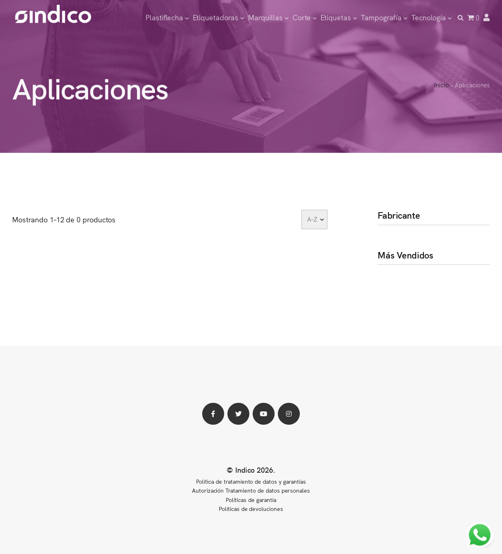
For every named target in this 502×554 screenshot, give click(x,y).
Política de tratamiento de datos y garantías (251, 481)
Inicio (441, 85)
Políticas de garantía (251, 499)
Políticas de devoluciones (251, 508)
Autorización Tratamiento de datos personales (251, 490)
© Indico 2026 (250, 470)
